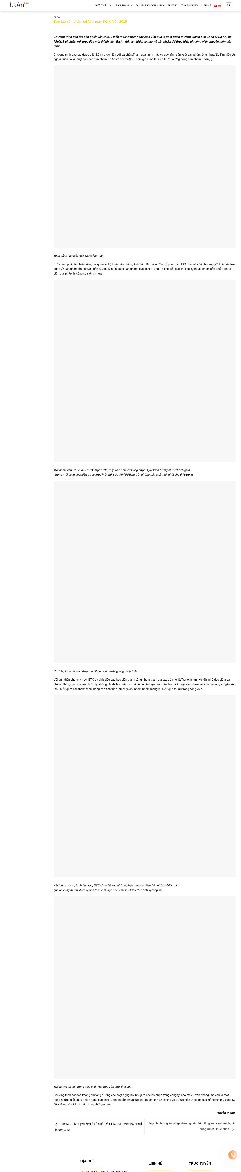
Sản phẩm (124, 5)
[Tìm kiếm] (229, 5)
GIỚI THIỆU (103, 5)
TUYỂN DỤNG (189, 5)
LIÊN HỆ (206, 5)
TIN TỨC (173, 5)
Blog (57, 17)
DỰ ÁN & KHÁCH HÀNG (150, 5)
